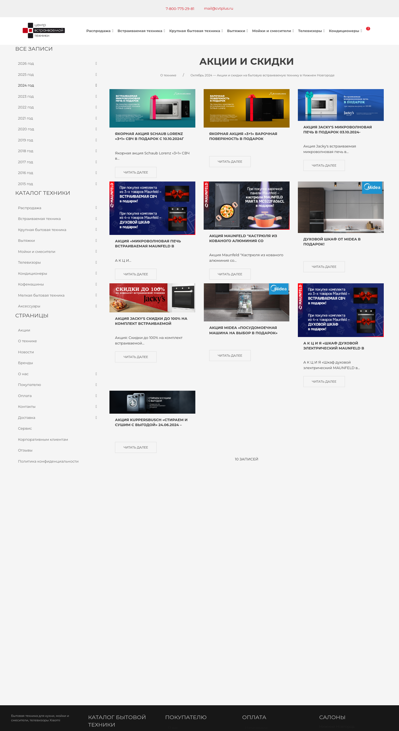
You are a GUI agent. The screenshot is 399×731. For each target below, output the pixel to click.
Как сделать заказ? (185, 540)
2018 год (58, 151)
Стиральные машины (111, 570)
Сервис (25, 428)
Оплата (58, 395)
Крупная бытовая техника (196, 30)
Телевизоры (312, 30)
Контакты (58, 406)
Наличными (256, 525)
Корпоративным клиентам (43, 439)
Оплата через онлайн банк (270, 553)
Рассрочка (255, 573)
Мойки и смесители (273, 30)
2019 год (58, 140)
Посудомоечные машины (115, 563)
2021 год (58, 118)
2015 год (58, 183)
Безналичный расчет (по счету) (274, 532)
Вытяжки (238, 30)
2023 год (58, 96)
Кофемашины (58, 284)
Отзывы (25, 450)
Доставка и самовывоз (189, 547)
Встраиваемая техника (142, 30)
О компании (179, 563)
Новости (26, 351)
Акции (24, 330)
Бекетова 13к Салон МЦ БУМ (348, 530)
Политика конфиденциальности (48, 461)
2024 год (58, 85)
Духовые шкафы (106, 532)
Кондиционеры (346, 30)
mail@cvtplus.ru (218, 8)
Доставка (58, 417)
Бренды (25, 363)
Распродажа (100, 30)
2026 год (58, 63)
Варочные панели (108, 540)
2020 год (58, 129)
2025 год (58, 74)
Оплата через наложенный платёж (270, 563)
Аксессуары (58, 306)
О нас (58, 373)
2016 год (58, 172)
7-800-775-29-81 (180, 8)
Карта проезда (105, 640)
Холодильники (105, 555)
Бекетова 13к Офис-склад (345, 538)
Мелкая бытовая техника (58, 295)
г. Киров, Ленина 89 (340, 551)
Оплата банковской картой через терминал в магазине (276, 543)
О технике (27, 341)
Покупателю (58, 384)
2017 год (58, 161)
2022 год (58, 107)
